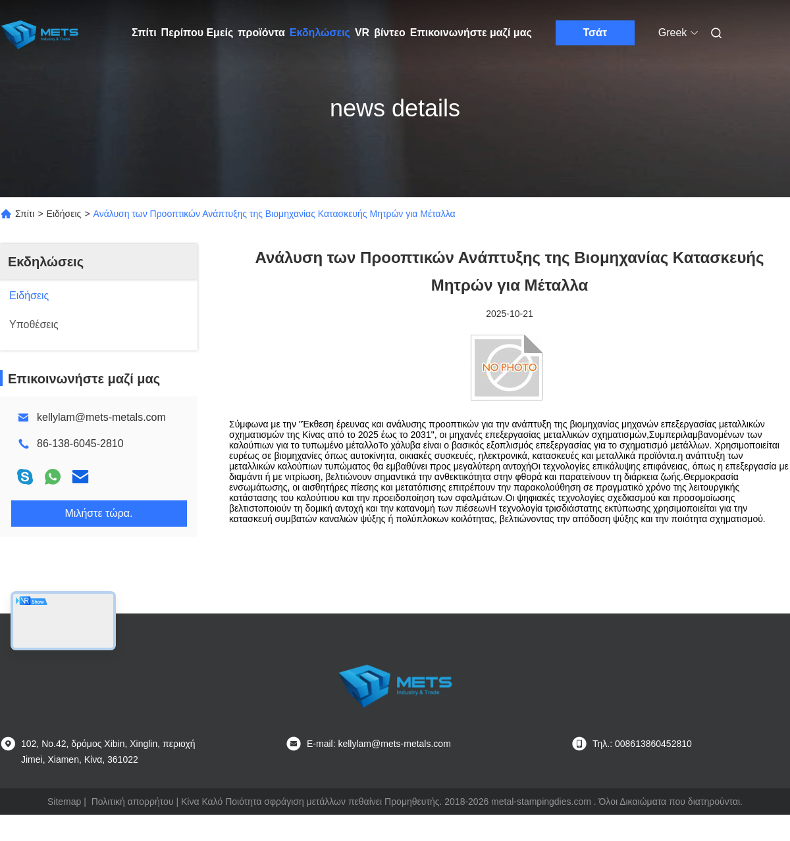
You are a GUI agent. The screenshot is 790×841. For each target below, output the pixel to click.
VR (362, 32)
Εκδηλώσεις (320, 32)
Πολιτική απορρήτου (133, 801)
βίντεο (390, 32)
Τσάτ (595, 32)
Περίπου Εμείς (197, 32)
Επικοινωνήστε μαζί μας (471, 32)
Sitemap (64, 801)
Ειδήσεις (64, 213)
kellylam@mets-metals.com (101, 417)
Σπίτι (144, 32)
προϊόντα (261, 32)
